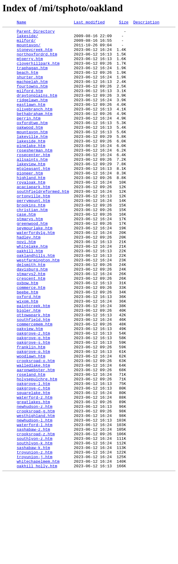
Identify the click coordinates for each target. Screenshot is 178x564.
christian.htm (32, 247)
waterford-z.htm (34, 472)
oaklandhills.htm (36, 302)
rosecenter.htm (33, 181)
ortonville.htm (33, 230)
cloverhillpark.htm (38, 71)
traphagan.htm (32, 77)
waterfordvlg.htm (36, 274)
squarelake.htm (33, 466)
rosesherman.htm (34, 175)
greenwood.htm (32, 263)
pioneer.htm (30, 203)
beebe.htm (27, 346)
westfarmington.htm (38, 307)
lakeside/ (27, 38)
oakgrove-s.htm (33, 406)
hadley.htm (29, 280)
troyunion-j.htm (34, 543)
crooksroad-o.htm (36, 428)
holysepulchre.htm (37, 450)
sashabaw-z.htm (33, 510)
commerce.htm (31, 340)
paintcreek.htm (33, 362)
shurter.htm (30, 88)
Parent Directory (36, 33)
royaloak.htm (31, 214)
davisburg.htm (32, 318)
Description (146, 23)
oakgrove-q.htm (33, 417)
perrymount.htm (33, 236)
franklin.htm (31, 412)
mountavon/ (29, 49)
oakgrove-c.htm (33, 461)
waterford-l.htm (34, 505)
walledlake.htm (33, 433)
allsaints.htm (32, 186)
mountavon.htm (32, 153)
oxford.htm (29, 351)
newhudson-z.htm (34, 483)
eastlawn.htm (31, 121)
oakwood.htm (30, 148)
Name (21, 23)
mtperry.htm (30, 66)
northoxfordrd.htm (37, 60)
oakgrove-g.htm (33, 401)
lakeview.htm (31, 192)
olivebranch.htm (34, 126)
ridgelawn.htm (32, 115)
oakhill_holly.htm (37, 554)
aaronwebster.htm (36, 439)
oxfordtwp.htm (32, 142)
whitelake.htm (32, 291)
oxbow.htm (27, 335)
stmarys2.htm (31, 324)
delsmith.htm (31, 313)
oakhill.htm (30, 296)
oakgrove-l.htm (33, 455)
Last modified (89, 23)
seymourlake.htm (34, 269)
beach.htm (27, 82)
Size (123, 23)
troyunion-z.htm (34, 538)
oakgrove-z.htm (33, 395)
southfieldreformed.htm (43, 225)
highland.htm (31, 208)
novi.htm (26, 285)
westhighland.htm (36, 494)
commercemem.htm (34, 384)
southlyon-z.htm (34, 521)
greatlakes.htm (33, 477)
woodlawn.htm (31, 423)
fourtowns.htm (32, 99)
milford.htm (30, 104)
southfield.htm (33, 379)
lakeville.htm (32, 159)
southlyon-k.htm (34, 527)
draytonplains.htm (37, 110)
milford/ (26, 44)
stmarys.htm (30, 258)
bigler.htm (29, 368)
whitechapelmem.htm (38, 549)
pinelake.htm (31, 170)
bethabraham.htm (34, 132)
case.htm (26, 252)
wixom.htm (27, 357)
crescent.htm (31, 329)
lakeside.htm (31, 164)
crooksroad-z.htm (36, 516)
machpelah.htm (32, 93)
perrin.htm (29, 137)
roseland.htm (31, 444)
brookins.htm (31, 241)
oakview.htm (30, 390)
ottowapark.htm (33, 373)
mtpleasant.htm (33, 197)
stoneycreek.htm (34, 55)
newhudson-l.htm (34, 499)
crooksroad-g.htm (36, 488)
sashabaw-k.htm (33, 532)
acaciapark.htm (33, 219)
